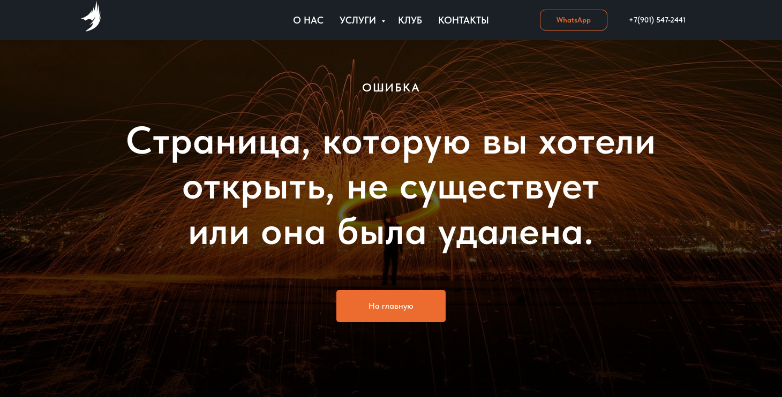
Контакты (463, 20)
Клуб (410, 20)
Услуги (359, 20)
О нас (308, 20)
